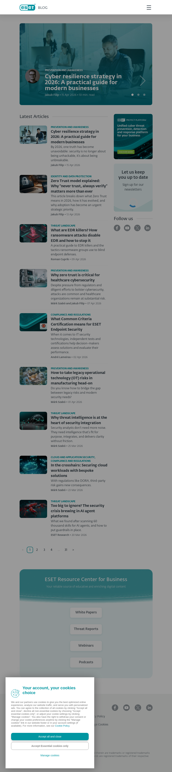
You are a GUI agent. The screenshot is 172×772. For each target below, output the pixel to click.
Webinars (86, 645)
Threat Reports (86, 629)
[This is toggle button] (149, 7)
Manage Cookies (97, 724)
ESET (90, 708)
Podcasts (86, 662)
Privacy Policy (96, 716)
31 (66, 550)
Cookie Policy (62, 725)
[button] (142, 64)
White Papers (86, 612)
